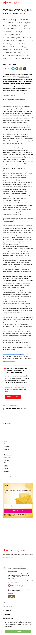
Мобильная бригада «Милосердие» (13, 354)
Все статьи (7, 476)
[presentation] (18, 506)
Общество (7, 463)
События (6, 471)
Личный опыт (8, 455)
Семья (6, 468)
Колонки (6, 449)
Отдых (6, 465)
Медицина (7, 457)
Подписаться (18, 511)
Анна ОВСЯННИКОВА (9, 64)
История (6, 446)
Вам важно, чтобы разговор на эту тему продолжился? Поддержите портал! (17, 370)
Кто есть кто (7, 452)
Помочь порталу (12, 396)
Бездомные (16, 405)
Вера (5, 441)
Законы (6, 444)
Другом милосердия (9, 361)
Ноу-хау (6, 460)
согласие (18, 514)
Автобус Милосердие (8, 405)
